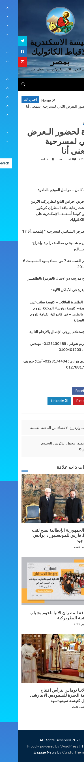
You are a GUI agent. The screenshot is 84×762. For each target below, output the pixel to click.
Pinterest (67, 401)
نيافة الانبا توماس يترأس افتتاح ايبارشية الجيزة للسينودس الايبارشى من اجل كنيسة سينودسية (44, 695)
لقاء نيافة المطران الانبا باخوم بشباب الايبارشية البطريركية (44, 615)
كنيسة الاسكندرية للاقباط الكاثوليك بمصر (42, 52)
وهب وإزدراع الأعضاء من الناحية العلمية (41, 427)
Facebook (66, 391)
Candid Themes (56, 752)
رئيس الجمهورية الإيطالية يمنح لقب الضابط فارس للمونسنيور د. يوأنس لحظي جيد (45, 535)
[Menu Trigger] (73, 9)
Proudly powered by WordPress (35, 746)
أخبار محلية (71, 122)
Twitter (40, 391)
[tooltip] (4, 41)
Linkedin (41, 401)
